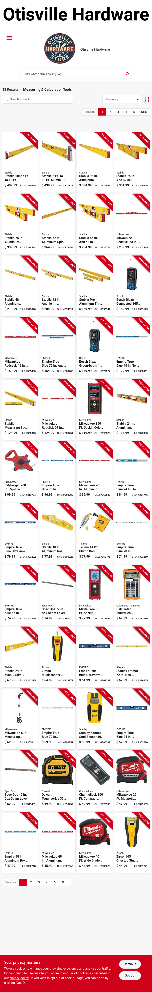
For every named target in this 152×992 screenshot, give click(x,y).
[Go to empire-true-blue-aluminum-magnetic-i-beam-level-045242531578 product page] (132, 533)
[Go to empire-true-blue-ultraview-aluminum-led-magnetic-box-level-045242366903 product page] (20, 533)
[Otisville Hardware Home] (60, 49)
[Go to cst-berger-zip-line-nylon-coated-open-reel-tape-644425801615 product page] (20, 472)
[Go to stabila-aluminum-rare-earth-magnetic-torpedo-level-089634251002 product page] (57, 533)
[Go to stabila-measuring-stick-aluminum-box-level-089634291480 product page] (20, 410)
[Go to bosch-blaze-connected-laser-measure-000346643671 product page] (132, 286)
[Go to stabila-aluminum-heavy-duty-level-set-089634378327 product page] (95, 224)
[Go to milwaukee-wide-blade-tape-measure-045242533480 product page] (95, 843)
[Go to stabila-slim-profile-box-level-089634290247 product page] (20, 657)
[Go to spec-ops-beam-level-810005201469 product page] (57, 595)
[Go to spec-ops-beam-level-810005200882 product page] (20, 781)
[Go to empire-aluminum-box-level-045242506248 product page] (20, 843)
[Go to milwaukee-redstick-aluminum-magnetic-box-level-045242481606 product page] (20, 348)
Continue (130, 964)
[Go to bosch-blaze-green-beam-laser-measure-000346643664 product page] (95, 348)
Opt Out (130, 975)
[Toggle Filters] (147, 99)
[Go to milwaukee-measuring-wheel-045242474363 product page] (20, 719)
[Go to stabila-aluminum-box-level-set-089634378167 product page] (57, 286)
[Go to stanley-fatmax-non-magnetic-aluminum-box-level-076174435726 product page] (132, 657)
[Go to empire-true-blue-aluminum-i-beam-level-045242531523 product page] (57, 719)
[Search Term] (76, 74)
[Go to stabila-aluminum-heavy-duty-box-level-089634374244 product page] (132, 410)
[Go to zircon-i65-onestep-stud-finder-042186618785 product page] (132, 843)
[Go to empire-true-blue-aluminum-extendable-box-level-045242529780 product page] (132, 348)
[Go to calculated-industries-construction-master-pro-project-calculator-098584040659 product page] (132, 595)
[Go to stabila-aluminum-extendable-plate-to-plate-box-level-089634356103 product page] (57, 162)
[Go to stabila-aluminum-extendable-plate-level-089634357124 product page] (20, 162)
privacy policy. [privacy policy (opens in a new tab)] (19, 978)
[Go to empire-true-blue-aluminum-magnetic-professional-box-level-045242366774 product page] (132, 719)
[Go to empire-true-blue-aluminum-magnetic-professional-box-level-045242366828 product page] (57, 472)
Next (144, 111)
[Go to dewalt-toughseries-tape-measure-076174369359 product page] (57, 781)
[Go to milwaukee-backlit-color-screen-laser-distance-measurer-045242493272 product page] (95, 410)
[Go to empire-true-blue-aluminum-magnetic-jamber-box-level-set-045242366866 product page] (57, 348)
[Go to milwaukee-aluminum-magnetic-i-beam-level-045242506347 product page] (57, 843)
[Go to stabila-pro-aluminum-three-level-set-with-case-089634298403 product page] (95, 286)
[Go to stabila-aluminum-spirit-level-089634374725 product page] (57, 224)
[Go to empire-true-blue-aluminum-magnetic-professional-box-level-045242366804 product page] (20, 595)
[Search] (128, 73)
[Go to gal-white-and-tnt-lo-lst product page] (95, 533)
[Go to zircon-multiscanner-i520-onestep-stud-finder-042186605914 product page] (57, 657)
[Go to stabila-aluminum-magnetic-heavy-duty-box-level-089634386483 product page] (20, 286)
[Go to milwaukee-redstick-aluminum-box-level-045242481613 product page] (57, 410)
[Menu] (9, 37)
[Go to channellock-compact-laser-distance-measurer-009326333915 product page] (95, 781)
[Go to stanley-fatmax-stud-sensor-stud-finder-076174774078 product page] (95, 719)
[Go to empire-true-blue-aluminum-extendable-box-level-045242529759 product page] (132, 472)
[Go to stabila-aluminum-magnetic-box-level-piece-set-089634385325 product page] (132, 162)
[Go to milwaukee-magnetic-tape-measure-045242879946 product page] (132, 781)
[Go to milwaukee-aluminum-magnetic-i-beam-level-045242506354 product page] (95, 472)
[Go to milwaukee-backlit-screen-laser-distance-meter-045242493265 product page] (95, 595)
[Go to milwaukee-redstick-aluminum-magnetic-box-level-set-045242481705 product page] (132, 224)
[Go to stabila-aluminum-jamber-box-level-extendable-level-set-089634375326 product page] (20, 224)
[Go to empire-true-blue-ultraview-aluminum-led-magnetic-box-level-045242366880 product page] (95, 657)
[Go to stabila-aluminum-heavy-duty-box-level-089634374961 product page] (95, 162)
